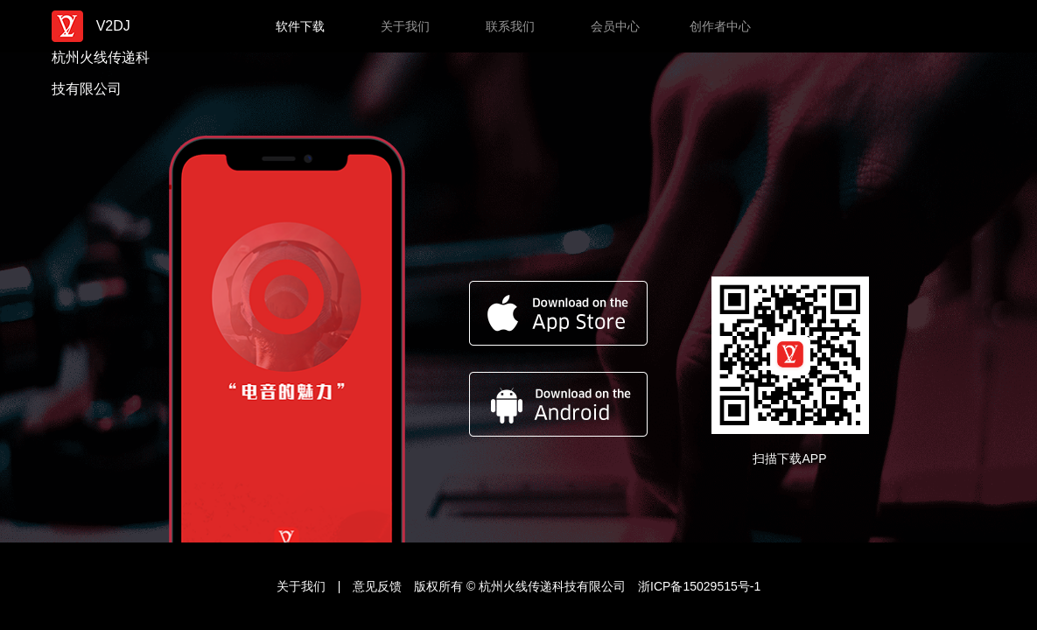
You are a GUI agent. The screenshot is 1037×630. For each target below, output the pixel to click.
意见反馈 (379, 586)
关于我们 (405, 26)
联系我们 (510, 26)
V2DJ (104, 26)
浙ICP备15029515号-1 (699, 586)
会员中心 (615, 26)
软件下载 (300, 26)
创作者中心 (720, 26)
